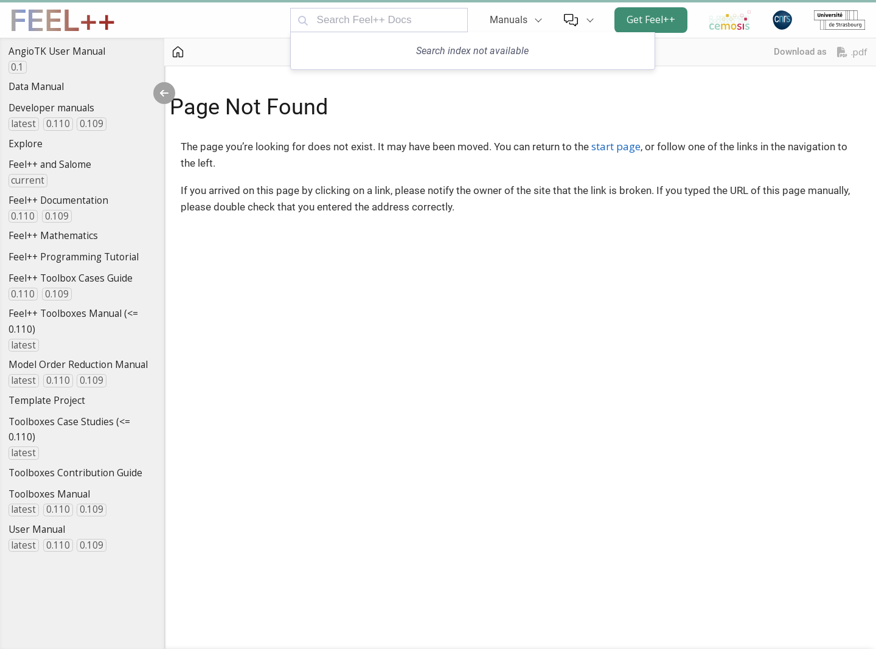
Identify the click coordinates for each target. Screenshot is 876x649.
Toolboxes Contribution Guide (75, 472)
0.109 (91, 123)
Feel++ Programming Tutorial (74, 256)
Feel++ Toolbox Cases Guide (71, 278)
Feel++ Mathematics (53, 235)
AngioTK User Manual (57, 51)
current (27, 180)
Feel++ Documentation (58, 200)
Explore (26, 143)
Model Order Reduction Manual (78, 364)
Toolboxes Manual (49, 494)
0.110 (58, 123)
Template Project (47, 400)
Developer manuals (51, 107)
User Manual (37, 529)
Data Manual (36, 86)
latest (23, 123)
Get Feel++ (651, 19)
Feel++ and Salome (50, 164)
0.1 (17, 67)
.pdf (852, 52)
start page (616, 146)
